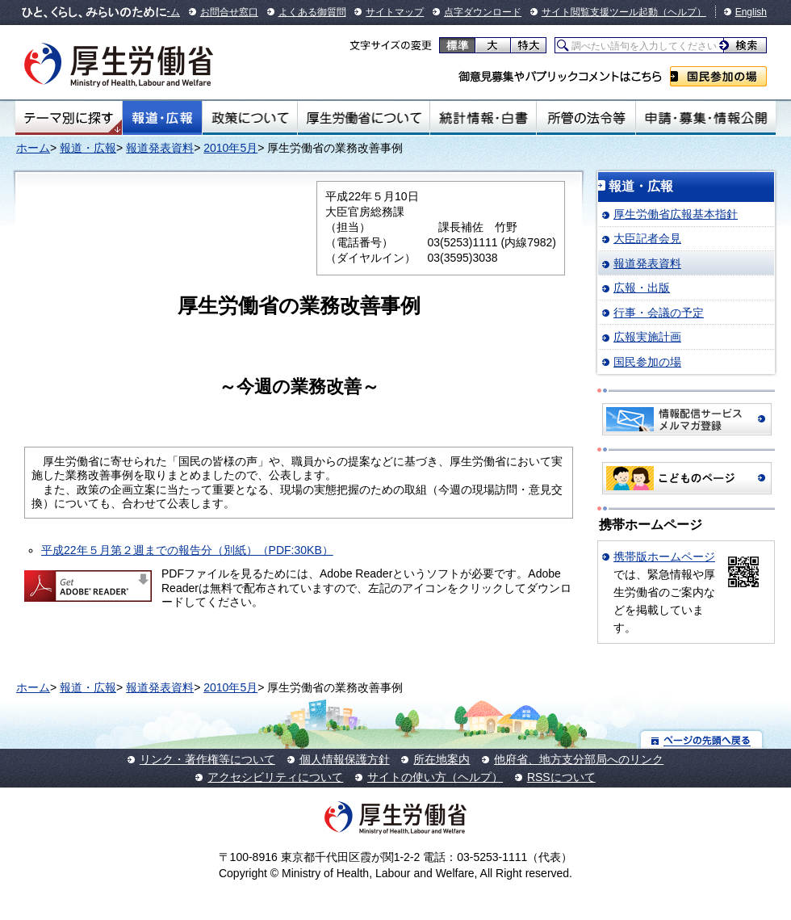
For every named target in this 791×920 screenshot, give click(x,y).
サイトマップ (395, 12)
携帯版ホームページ (664, 556)
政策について (250, 118)
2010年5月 (230, 147)
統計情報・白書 (483, 118)
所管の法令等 (585, 118)
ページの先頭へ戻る (702, 739)
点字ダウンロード (482, 12)
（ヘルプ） (682, 12)
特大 (528, 45)
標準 (457, 45)
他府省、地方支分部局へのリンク (578, 759)
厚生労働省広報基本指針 (675, 214)
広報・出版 (641, 287)
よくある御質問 (312, 12)
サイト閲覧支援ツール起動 (600, 12)
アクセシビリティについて (275, 777)
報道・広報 (162, 118)
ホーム (33, 147)
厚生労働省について (364, 118)
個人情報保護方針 (344, 759)
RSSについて (561, 777)
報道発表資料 (160, 147)
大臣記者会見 (647, 238)
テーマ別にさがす (68, 118)
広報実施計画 (647, 336)
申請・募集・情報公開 (706, 118)
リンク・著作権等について (207, 759)
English (751, 12)
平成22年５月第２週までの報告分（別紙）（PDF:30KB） (187, 550)
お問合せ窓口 (229, 12)
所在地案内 (441, 759)
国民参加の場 (718, 76)
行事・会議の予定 (658, 312)
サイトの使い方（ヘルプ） (435, 777)
